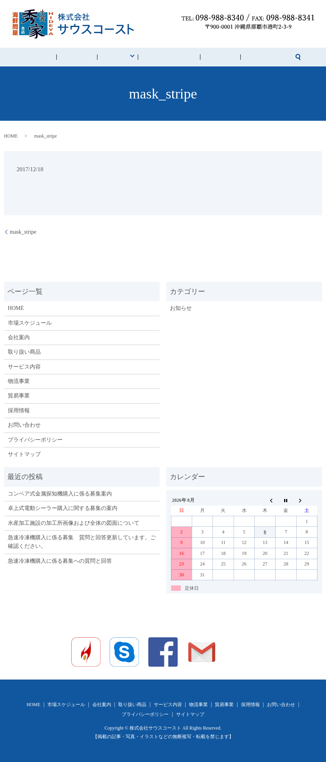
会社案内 (95, 57)
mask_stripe (23, 232)
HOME (70, 57)
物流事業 (19, 381)
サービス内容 (24, 367)
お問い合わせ (237, 57)
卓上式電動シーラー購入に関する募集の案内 (62, 508)
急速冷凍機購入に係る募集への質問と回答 (60, 561)
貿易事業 (19, 396)
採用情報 (204, 57)
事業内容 (122, 57)
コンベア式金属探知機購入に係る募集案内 (60, 494)
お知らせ (181, 308)
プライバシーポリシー (35, 440)
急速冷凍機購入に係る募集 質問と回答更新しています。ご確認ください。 (82, 542)
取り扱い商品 (24, 352)
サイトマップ (24, 454)
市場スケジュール (166, 57)
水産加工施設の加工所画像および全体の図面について (73, 523)
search (261, 57)
